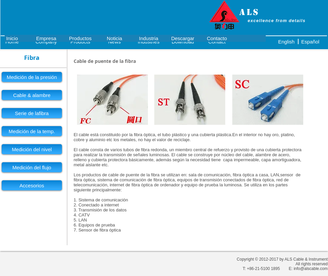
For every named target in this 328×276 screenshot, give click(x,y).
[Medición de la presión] (32, 77)
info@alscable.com (311, 268)
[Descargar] (182, 38)
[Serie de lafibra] (32, 113)
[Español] (310, 41)
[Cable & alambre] (32, 95)
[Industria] (148, 38)
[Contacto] (217, 38)
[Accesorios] (32, 185)
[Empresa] (46, 38)
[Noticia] (114, 38)
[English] (286, 41)
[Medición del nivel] (32, 149)
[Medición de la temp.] (32, 131)
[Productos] (80, 38)
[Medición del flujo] (32, 167)
